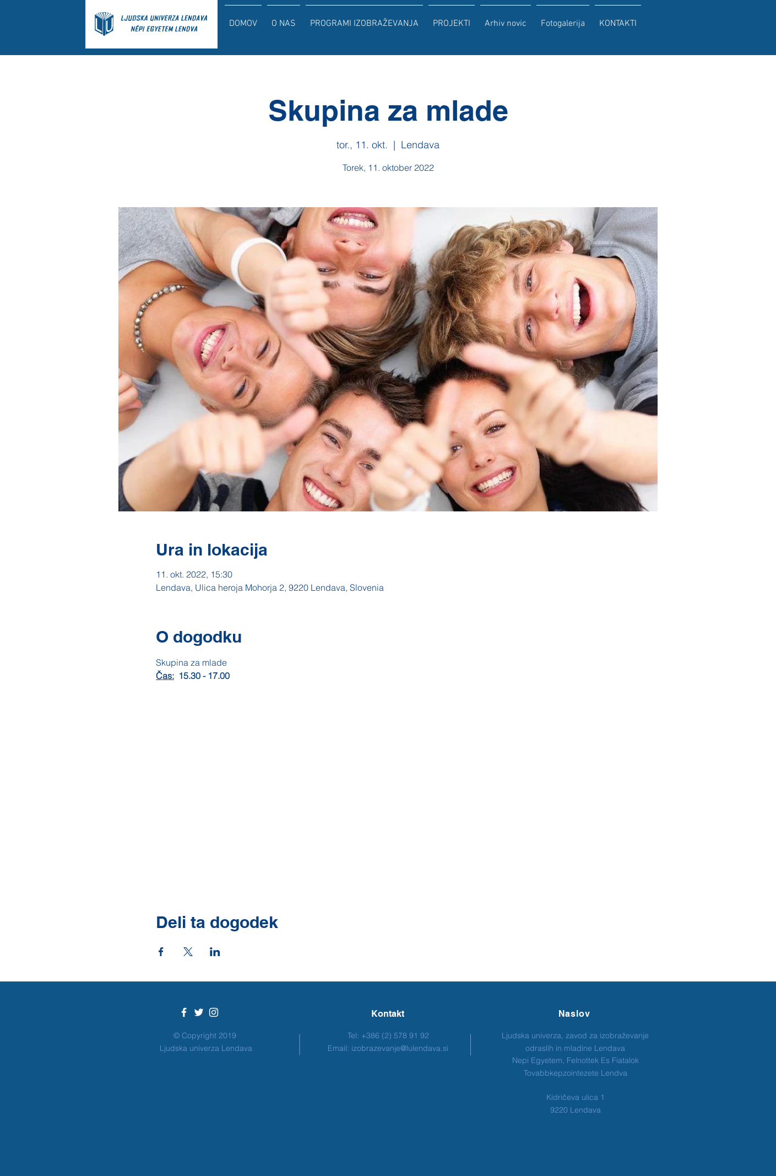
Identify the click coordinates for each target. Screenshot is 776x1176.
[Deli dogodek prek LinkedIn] (215, 951)
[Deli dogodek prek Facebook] (161, 951)
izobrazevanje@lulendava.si (399, 1048)
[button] (364, 19)
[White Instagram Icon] (214, 1012)
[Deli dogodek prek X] (188, 951)
